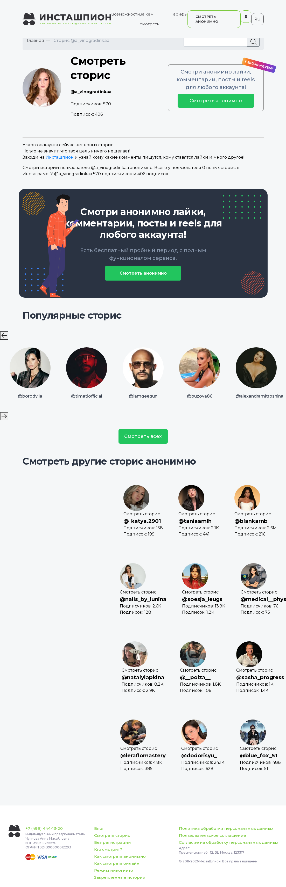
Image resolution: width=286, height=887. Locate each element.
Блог (99, 828)
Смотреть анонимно (216, 101)
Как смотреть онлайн (116, 863)
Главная (35, 40)
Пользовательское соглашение (212, 835)
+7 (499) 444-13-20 (44, 828)
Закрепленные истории (119, 877)
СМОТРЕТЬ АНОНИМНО (207, 19)
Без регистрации (112, 842)
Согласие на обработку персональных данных (228, 842)
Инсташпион (60, 157)
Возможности (125, 14)
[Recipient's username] (215, 42)
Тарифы (179, 14)
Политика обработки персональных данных (226, 828)
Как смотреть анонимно (120, 856)
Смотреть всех (143, 436)
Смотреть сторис (112, 835)
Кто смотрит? (108, 849)
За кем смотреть (149, 19)
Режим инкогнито (113, 870)
